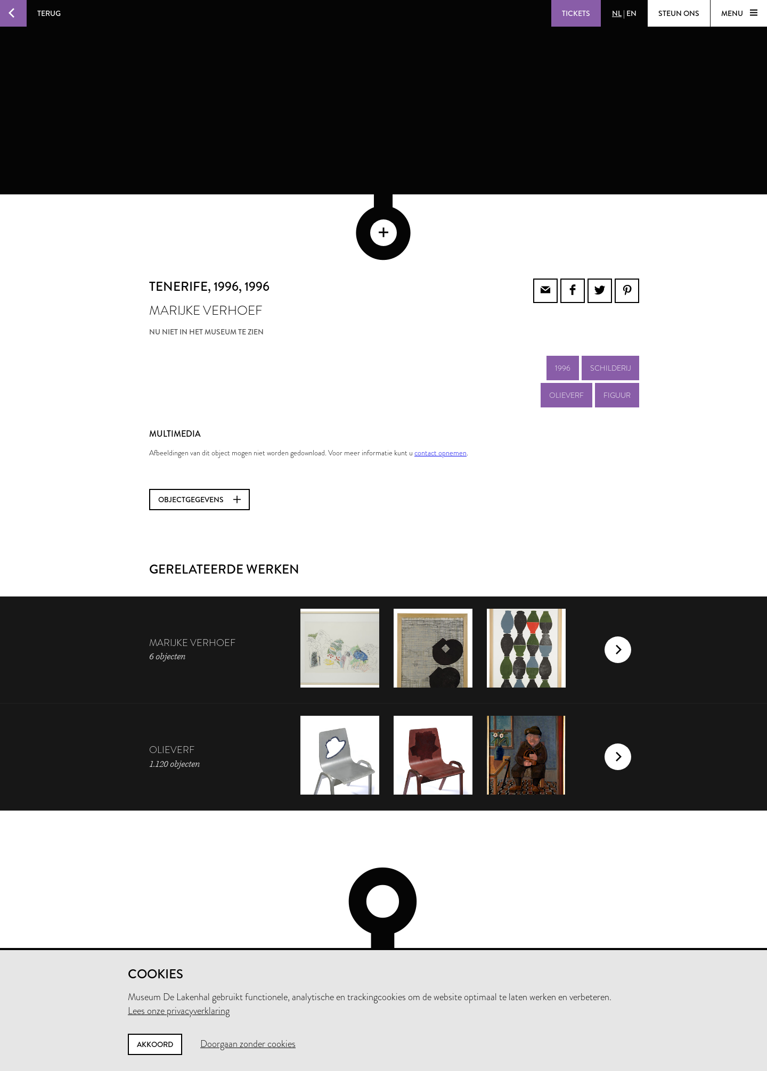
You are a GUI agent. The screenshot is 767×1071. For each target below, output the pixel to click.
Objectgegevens (199, 442)
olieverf (566, 337)
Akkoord (155, 1044)
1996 (562, 310)
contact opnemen (440, 395)
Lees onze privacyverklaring (179, 1011)
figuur (617, 337)
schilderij (610, 310)
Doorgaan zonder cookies (248, 1044)
